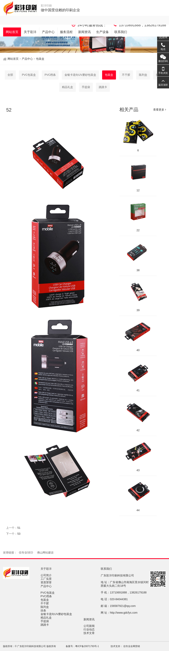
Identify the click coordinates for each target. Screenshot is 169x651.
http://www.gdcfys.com (123, 612)
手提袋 (86, 87)
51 (18, 527)
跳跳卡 (103, 87)
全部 (10, 74)
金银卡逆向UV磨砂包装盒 (80, 74)
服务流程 (66, 32)
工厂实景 (46, 578)
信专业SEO (26, 552)
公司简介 (46, 575)
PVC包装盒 (29, 74)
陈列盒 (45, 606)
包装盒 (39, 58)
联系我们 (120, 32)
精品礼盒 (67, 87)
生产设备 (102, 32)
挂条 (44, 610)
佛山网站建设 (45, 552)
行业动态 (89, 629)
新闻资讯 (84, 32)
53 (18, 533)
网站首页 (12, 32)
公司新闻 (89, 625)
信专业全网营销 (131, 646)
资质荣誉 (46, 582)
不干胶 (45, 603)
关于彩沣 (30, 32)
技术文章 (89, 633)
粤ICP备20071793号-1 (87, 646)
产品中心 (48, 32)
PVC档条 (50, 74)
